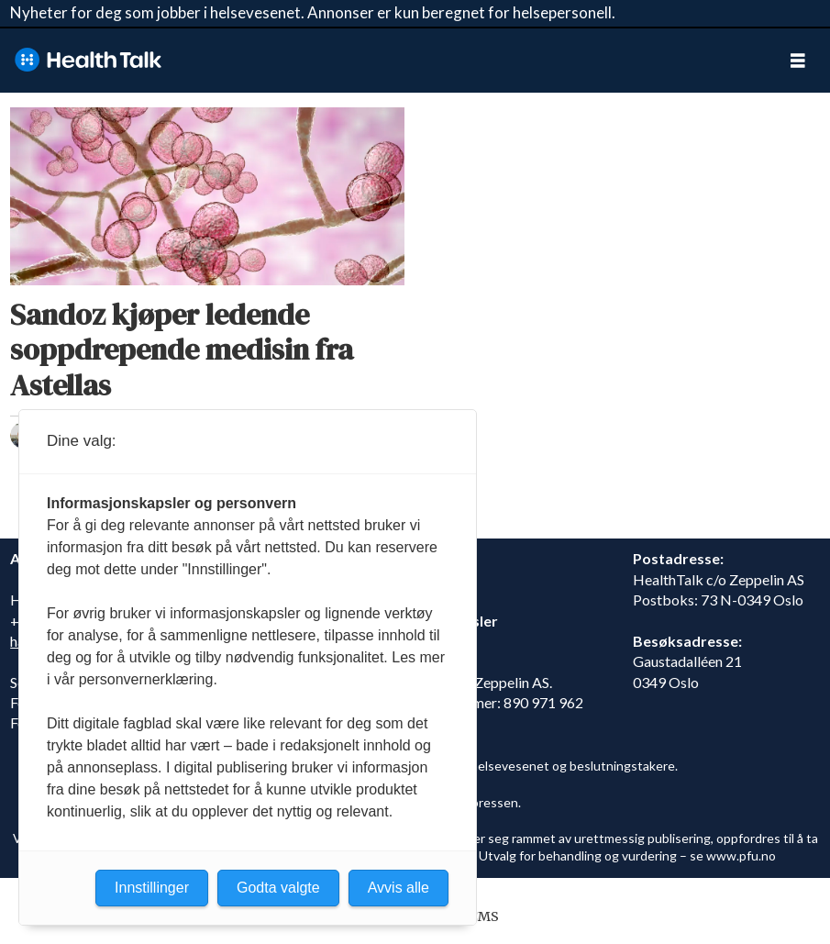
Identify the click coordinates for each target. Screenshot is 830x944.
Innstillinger (152, 887)
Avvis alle (398, 887)
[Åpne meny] (798, 60)
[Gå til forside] (88, 60)
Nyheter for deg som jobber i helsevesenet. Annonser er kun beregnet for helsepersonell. (312, 12)
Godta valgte (278, 887)
